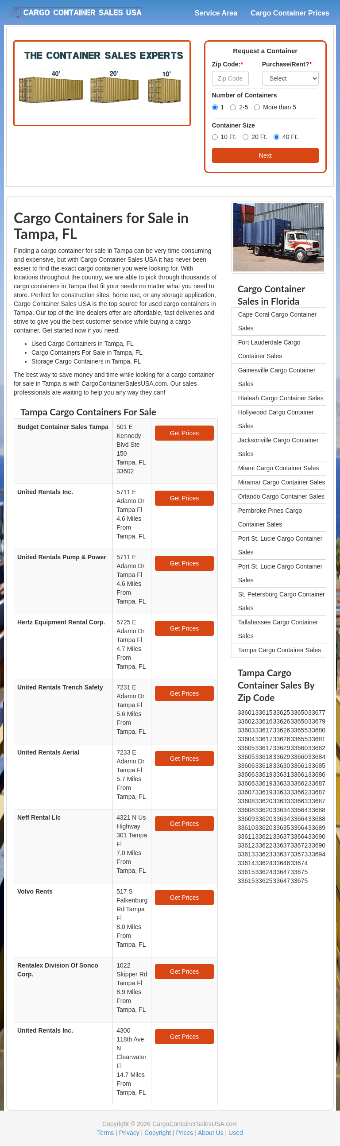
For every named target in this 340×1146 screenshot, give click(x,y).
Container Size (233, 125)
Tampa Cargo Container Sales (279, 650)
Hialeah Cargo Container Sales (281, 398)
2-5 (239, 107)
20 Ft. (255, 136)
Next (265, 155)
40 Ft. (286, 136)
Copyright (157, 1132)
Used (235, 1132)
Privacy (129, 1132)
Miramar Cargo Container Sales (281, 482)
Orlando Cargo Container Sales (281, 496)
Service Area (216, 13)
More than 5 (275, 107)
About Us (211, 1132)
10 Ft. (224, 136)
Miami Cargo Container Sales (278, 468)
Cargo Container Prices (290, 13)
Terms (105, 1132)
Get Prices (184, 433)
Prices (184, 1132)
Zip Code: (227, 64)
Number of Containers (244, 95)
